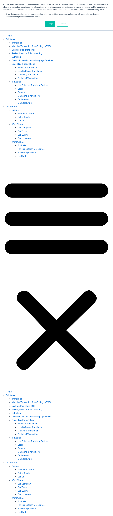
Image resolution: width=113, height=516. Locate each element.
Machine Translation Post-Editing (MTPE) (31, 46)
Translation (17, 42)
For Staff (22, 156)
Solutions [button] (10, 39)
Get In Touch (24, 117)
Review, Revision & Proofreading (27, 53)
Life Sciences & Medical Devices (33, 85)
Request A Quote (26, 113)
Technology (23, 99)
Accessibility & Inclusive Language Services (32, 60)
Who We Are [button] (17, 124)
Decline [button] (62, 24)
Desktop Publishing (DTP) (24, 50)
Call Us (21, 120)
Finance (21, 92)
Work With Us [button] (18, 142)
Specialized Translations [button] (23, 64)
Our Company (24, 127)
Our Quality (23, 135)
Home (9, 35)
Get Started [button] (11, 106)
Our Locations (24, 138)
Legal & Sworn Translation (30, 71)
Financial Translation (27, 67)
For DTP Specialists (27, 152)
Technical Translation (28, 78)
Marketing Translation (28, 74)
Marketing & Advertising (29, 96)
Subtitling (16, 57)
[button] (56, 274)
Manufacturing (25, 103)
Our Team (22, 131)
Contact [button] (15, 110)
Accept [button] (50, 24)
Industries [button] (16, 81)
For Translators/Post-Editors (31, 149)
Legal (20, 88)
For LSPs (22, 145)
